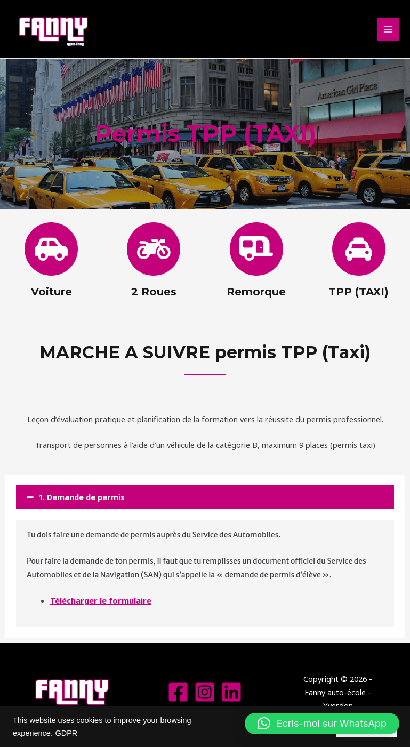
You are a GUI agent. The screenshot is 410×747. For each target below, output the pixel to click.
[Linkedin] (231, 692)
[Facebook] (178, 692)
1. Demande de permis (81, 497)
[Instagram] (204, 692)
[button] (205, 497)
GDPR (66, 733)
